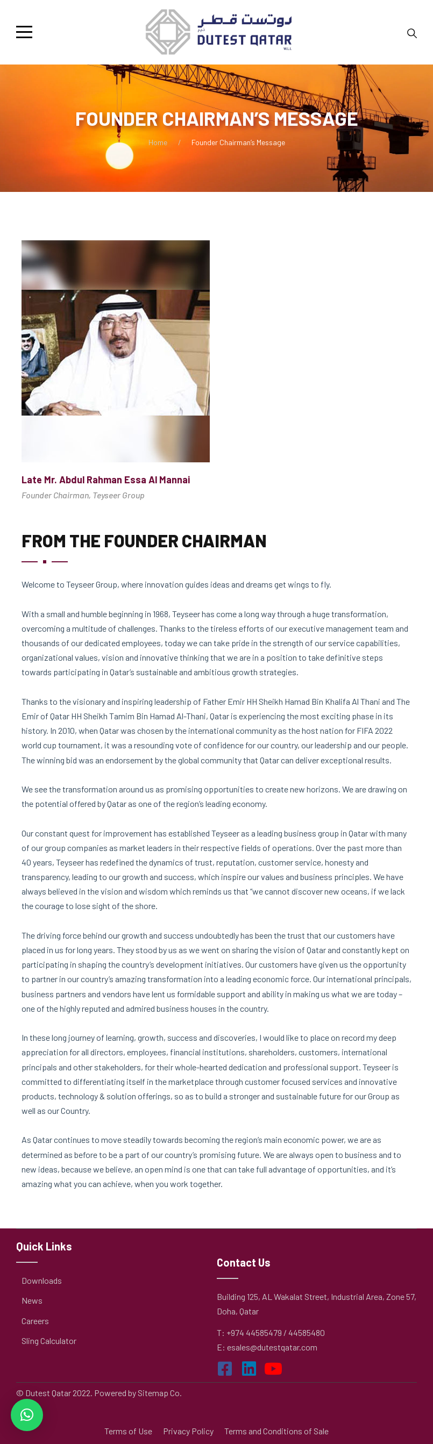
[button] (27, 1415)
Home (157, 142)
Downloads (42, 1280)
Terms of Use (128, 1431)
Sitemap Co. (160, 1393)
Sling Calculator (49, 1340)
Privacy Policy (188, 1431)
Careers (35, 1321)
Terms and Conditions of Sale (276, 1431)
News (32, 1300)
